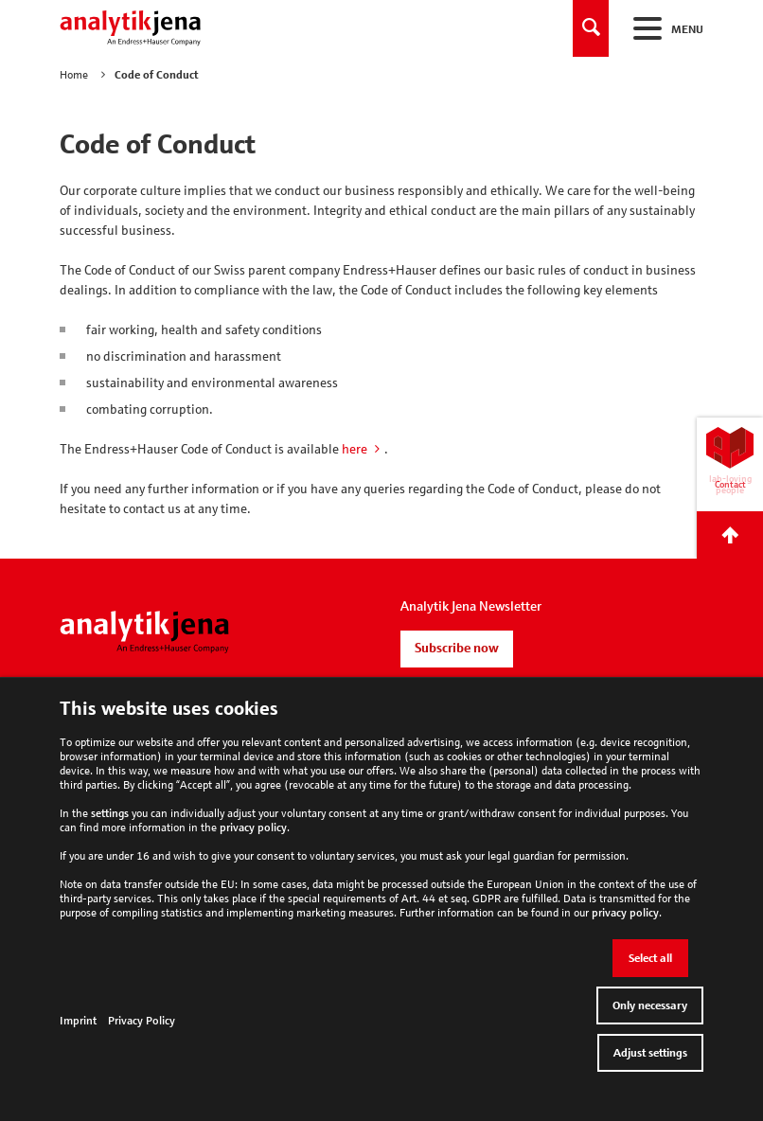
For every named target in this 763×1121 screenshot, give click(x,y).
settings (110, 813)
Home (74, 74)
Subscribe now (457, 647)
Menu (666, 28)
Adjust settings (650, 1052)
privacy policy (253, 827)
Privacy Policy (141, 1020)
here (354, 448)
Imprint (78, 1020)
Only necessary (649, 1005)
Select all (650, 958)
